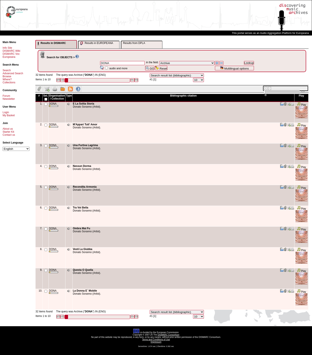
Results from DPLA (134, 43)
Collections (9, 82)
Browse (7, 76)
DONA (53, 104)
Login (6, 112)
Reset (161, 68)
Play (301, 104)
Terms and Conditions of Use (156, 339)
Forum (6, 95)
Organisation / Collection (57, 97)
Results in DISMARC (51, 43)
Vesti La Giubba (82, 249)
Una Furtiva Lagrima (85, 145)
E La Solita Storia (83, 103)
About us (8, 128)
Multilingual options (234, 68)
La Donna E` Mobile (85, 290)
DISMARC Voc (11, 53)
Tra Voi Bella (80, 207)
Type (69, 95)
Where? (7, 79)
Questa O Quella (83, 269)
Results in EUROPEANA (96, 43)
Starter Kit (8, 131)
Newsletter (9, 98)
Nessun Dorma (82, 166)
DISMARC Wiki (11, 50)
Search (7, 70)
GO (149, 68)
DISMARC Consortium (168, 335)
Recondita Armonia (85, 186)
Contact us (9, 134)
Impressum (156, 342)
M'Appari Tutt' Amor (85, 124)
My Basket (9, 115)
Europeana (9, 56)
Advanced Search (13, 73)
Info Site (7, 47)
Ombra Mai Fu (81, 228)
